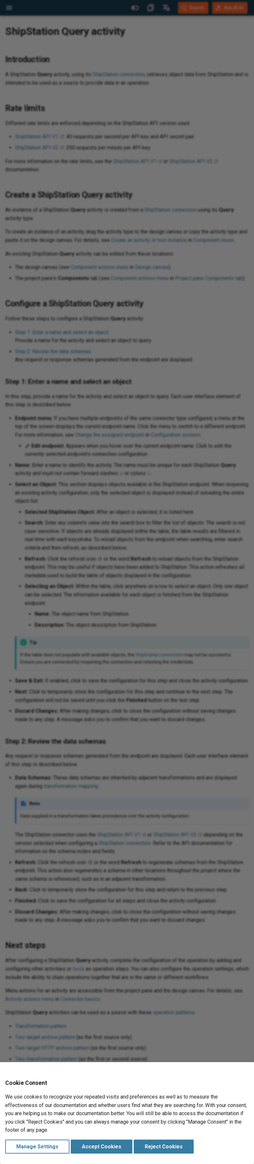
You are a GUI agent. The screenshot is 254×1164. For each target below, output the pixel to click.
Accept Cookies (101, 1146)
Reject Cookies (164, 1146)
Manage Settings (37, 1146)
